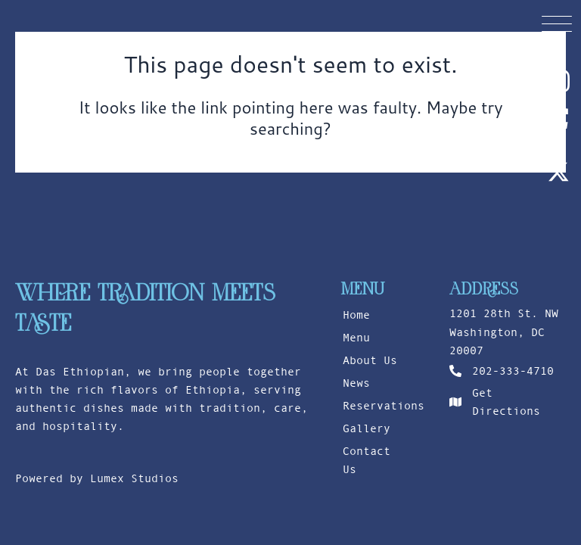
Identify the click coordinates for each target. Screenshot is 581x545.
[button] (557, 23)
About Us (370, 360)
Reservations (377, 406)
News (356, 383)
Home (356, 315)
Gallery (366, 428)
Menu (356, 338)
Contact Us (366, 460)
